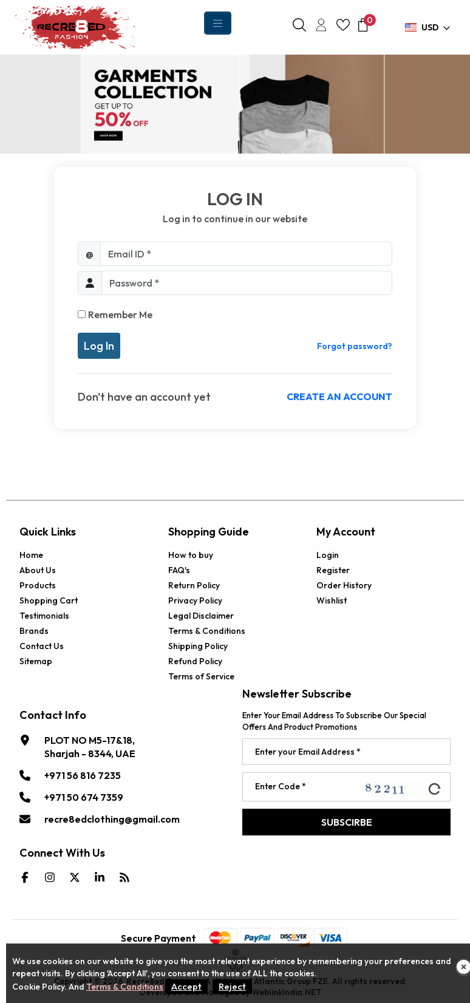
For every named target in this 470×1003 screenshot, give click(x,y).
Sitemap (35, 661)
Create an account (339, 396)
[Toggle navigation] (217, 23)
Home (31, 554)
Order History (344, 585)
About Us (37, 570)
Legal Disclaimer (201, 615)
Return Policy (194, 585)
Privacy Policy (195, 600)
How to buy (190, 554)
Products (37, 585)
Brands (34, 630)
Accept (186, 986)
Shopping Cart (48, 600)
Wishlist (331, 600)
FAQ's (179, 570)
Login (327, 554)
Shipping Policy (198, 646)
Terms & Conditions (206, 630)
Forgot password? (354, 346)
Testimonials (44, 615)
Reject (232, 986)
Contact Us (41, 646)
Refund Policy (195, 661)
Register (333, 570)
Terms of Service (201, 676)
